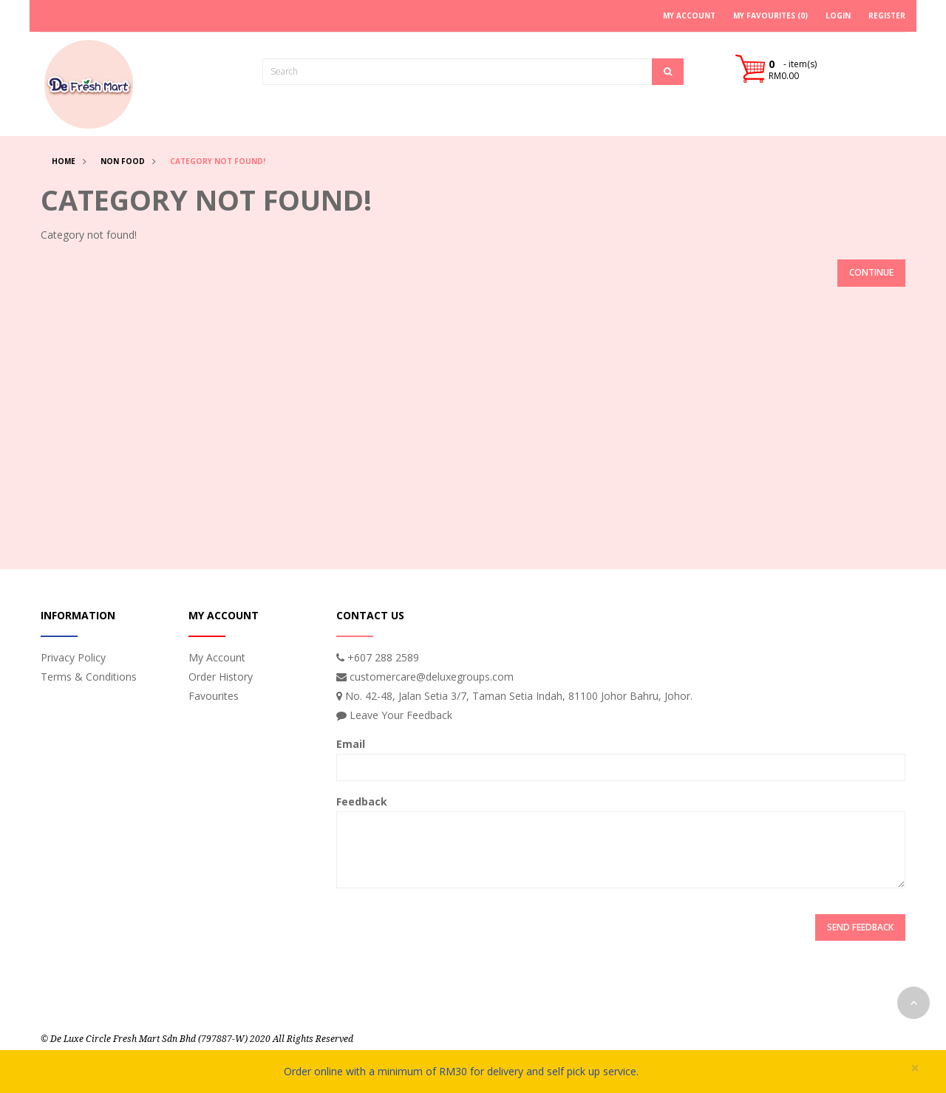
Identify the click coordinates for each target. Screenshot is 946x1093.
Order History (220, 677)
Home (63, 161)
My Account (216, 657)
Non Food (123, 161)
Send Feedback (860, 927)
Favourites (213, 696)
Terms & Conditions (89, 677)
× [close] (915, 1068)
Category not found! (217, 161)
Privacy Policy (73, 657)
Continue (871, 272)
